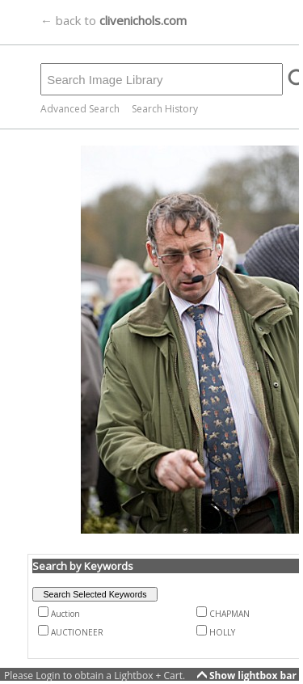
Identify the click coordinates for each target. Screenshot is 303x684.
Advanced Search (80, 109)
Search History (165, 109)
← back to (113, 20)
